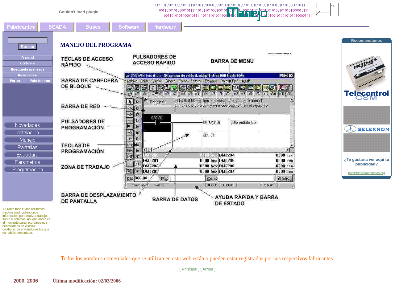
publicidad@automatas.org (366, 173)
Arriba (207, 269)
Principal (189, 269)
